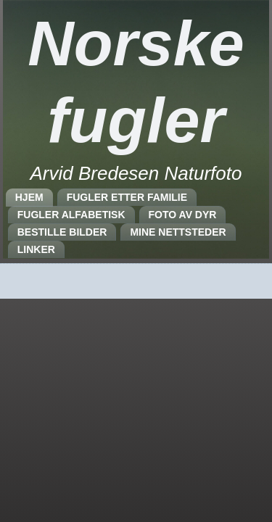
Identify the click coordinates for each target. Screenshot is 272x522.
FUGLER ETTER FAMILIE (127, 197)
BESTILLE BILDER (62, 232)
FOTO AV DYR (183, 214)
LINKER (36, 249)
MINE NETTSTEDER (178, 232)
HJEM (29, 197)
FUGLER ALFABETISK (71, 214)
